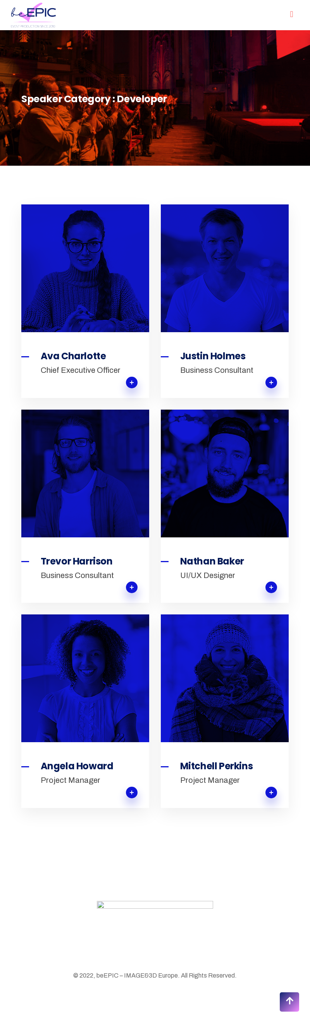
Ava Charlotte (73, 356)
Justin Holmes (213, 356)
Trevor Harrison (77, 561)
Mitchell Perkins (216, 766)
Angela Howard (77, 766)
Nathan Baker (212, 561)
